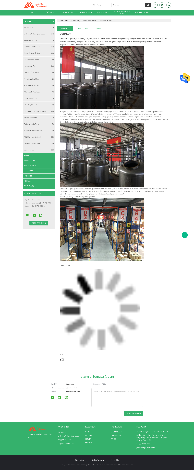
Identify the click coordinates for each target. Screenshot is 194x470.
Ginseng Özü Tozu (39, 72)
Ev (32, 13)
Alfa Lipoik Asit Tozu (39, 92)
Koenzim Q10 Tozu (39, 85)
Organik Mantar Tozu (39, 47)
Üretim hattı (65, 29)
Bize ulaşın (29, 171)
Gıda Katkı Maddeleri (39, 143)
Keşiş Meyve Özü (39, 40)
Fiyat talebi (29, 186)
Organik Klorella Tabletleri (39, 53)
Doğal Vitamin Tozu (39, 124)
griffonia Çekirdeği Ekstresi (39, 34)
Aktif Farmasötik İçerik (39, 137)
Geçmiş (88, 435)
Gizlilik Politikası (98, 460)
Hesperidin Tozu (39, 66)
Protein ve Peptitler (39, 79)
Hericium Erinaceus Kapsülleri (39, 111)
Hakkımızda (68, 13)
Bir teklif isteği (142, 13)
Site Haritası (79, 460)
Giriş (87, 432)
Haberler (28, 176)
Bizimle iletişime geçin (122, 13)
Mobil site (115, 460)
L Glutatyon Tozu (39, 105)
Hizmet (88, 439)
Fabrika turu (86, 13)
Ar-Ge (98, 29)
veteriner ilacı (39, 150)
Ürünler (39, 21)
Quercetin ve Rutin (39, 60)
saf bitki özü (39, 27)
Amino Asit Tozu (39, 118)
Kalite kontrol (104, 13)
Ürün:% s (50, 13)
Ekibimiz (88, 443)
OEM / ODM (83, 29)
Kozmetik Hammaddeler (39, 130)
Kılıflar (27, 181)
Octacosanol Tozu (39, 98)
